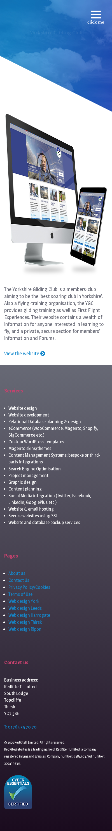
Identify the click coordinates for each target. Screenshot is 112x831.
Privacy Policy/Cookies (29, 587)
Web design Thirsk (25, 622)
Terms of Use (20, 594)
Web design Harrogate (29, 615)
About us (16, 573)
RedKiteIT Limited (68, 749)
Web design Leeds (25, 608)
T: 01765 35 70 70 (20, 727)
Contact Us (18, 580)
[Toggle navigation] (96, 17)
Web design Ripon (24, 629)
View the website (24, 353)
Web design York (23, 601)
